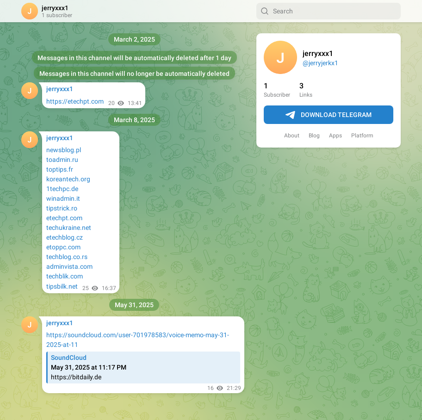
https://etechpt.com (75, 101)
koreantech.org (68, 179)
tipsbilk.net (62, 286)
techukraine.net (68, 227)
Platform (362, 135)
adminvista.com (69, 266)
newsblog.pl (63, 150)
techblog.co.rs (66, 256)
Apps (335, 135)
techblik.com (64, 276)
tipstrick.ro (61, 208)
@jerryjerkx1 (320, 63)
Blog (314, 135)
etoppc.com (63, 247)
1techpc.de (62, 188)
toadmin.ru (62, 159)
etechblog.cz (64, 237)
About (291, 135)
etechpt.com (64, 218)
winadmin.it (63, 198)
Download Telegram (328, 115)
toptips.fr (59, 169)
